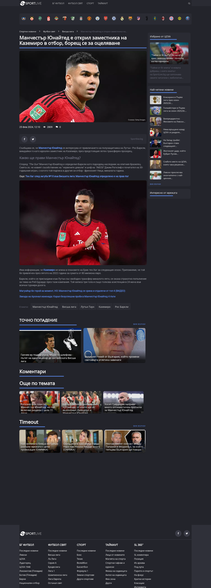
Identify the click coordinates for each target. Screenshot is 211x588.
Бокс (79, 554)
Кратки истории (142, 579)
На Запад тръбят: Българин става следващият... (171, 143)
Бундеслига (54, 566)
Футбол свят (75, 3)
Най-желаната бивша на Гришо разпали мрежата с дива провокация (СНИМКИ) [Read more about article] (39, 446)
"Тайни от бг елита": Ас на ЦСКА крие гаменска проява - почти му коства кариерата (167, 58)
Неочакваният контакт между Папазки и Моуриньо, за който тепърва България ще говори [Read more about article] (124, 446)
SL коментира (141, 554)
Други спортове (85, 579)
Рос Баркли (122, 306)
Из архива (139, 562)
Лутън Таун (87, 306)
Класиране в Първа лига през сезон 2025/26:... (172, 100)
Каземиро (49, 269)
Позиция (138, 558)
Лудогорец (25, 562)
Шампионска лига (57, 574)
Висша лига (69, 306)
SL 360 (139, 544)
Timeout (28, 422)
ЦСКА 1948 (24, 566)
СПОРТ (81, 545)
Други (108, 583)
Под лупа (139, 566)
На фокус (139, 574)
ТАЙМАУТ (111, 545)
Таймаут (103, 3)
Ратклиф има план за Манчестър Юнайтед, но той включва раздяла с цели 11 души (38, 409)
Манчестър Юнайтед (50, 148)
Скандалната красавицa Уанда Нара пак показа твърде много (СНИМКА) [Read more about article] (81, 446)
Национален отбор (29, 583)
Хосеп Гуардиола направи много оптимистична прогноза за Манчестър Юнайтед (123, 407)
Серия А (52, 562)
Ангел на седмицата (115, 574)
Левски (23, 554)
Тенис (80, 558)
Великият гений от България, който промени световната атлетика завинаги (112, 358)
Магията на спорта (115, 558)
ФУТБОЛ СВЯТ (57, 545)
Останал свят (55, 583)
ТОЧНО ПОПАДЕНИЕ (38, 320)
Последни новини (28, 550)
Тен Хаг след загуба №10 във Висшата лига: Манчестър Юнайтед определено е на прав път (77, 176)
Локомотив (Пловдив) (31, 570)
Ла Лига (52, 558)
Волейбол (82, 562)
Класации (139, 583)
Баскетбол (82, 566)
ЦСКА (22, 558)
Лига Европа (54, 579)
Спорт (90, 3)
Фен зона (110, 579)
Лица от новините (115, 554)
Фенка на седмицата (116, 570)
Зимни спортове (85, 574)
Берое (22, 579)
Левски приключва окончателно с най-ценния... (173, 175)
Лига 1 (51, 570)
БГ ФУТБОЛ (58, 3)
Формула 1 (82, 570)
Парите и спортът (143, 570)
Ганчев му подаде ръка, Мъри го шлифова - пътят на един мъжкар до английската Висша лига (48, 358)
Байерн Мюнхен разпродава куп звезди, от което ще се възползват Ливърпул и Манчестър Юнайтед (79, 409)
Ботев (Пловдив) (28, 574)
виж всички (155, 184)
